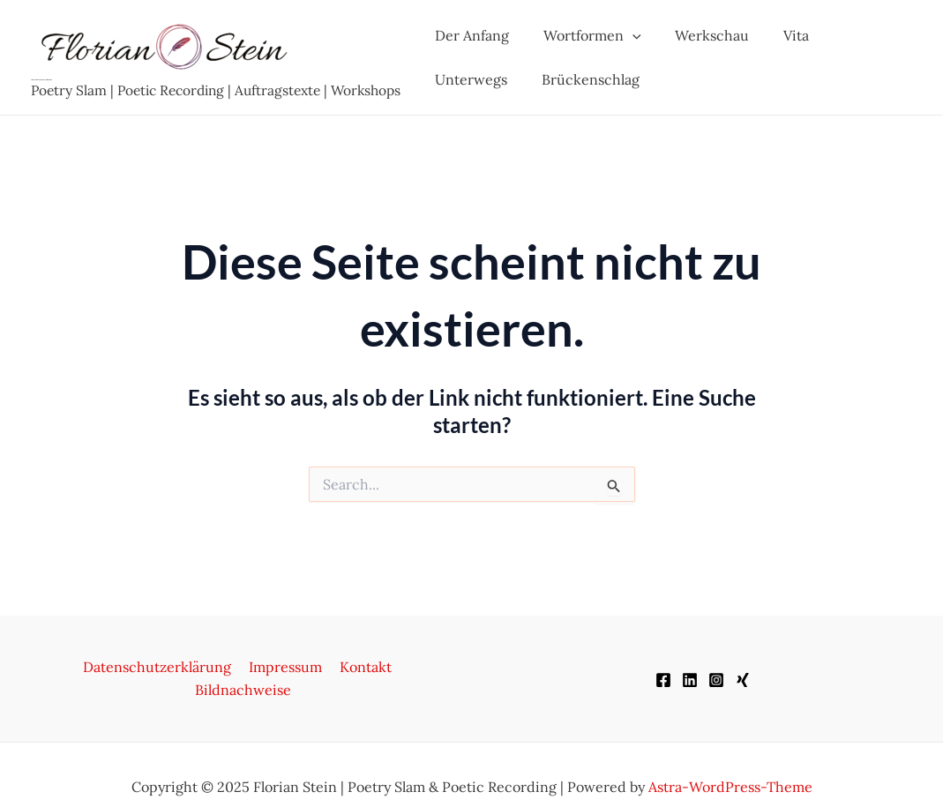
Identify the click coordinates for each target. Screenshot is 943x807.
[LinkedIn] (690, 668)
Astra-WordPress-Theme (730, 763)
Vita (776, 35)
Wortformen (583, 35)
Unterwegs (853, 35)
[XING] (743, 668)
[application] (623, 35)
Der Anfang (469, 35)
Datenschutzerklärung (108, 667)
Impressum (233, 667)
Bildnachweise (398, 667)
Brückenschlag (481, 79)
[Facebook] (663, 668)
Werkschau (698, 35)
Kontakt (310, 667)
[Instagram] (716, 668)
